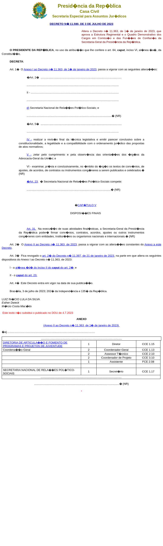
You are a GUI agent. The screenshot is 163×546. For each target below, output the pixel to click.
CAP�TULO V (86, 205)
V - (29, 154)
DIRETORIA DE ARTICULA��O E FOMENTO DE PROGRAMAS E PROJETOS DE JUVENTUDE (35, 344)
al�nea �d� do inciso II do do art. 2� (44, 267)
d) (28, 107)
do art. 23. (26, 275)
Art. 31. (31, 228)
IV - (29, 139)
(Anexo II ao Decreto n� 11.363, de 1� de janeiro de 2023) (81, 325)
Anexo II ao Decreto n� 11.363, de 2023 (50, 244)
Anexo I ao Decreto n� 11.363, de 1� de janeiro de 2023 (60, 69)
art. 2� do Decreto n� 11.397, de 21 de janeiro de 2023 (78, 255)
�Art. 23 (32, 181)
